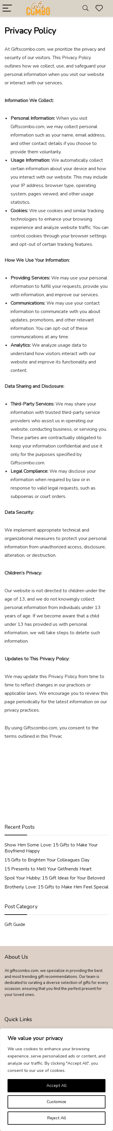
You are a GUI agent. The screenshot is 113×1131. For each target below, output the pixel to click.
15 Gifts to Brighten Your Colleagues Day (47, 860)
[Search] (85, 9)
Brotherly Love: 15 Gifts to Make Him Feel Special (56, 887)
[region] (56, 1079)
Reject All (56, 1118)
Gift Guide (15, 924)
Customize (56, 1102)
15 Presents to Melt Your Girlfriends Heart (48, 869)
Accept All (56, 1085)
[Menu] (7, 9)
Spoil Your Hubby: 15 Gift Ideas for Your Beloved (55, 878)
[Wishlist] (99, 8)
